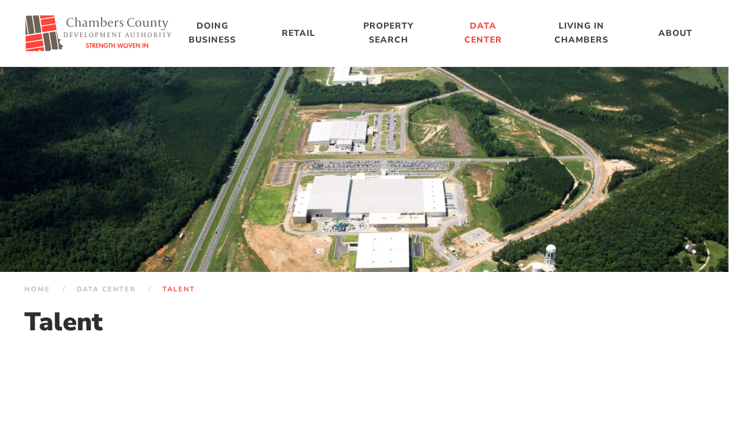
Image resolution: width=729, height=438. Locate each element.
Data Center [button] (483, 33)
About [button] (675, 33)
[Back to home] (98, 33)
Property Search (388, 33)
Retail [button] (298, 33)
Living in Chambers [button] (581, 33)
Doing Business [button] (212, 33)
